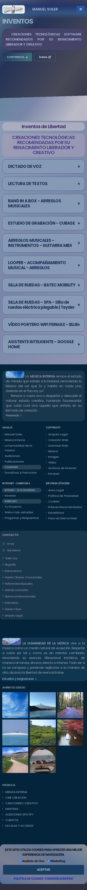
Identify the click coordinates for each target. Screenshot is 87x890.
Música (53, 451)
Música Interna (15, 440)
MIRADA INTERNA (16, 792)
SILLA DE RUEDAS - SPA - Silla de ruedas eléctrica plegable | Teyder (41, 304)
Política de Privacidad (63, 496)
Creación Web (58, 440)
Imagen (53, 457)
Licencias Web (58, 446)
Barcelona (13, 550)
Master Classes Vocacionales (23, 577)
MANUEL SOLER (45, 9)
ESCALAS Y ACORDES (19, 826)
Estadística (56, 513)
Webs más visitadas (19, 512)
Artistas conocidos (16, 590)
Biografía (10, 564)
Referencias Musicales (18, 584)
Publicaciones (14, 461)
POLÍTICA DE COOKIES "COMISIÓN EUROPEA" (43, 878)
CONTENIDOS (17, 57)
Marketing (56, 861)
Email (10, 544)
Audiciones (12, 456)
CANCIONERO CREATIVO (21, 803)
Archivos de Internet (62, 468)
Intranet (54, 474)
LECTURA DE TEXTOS (28, 184)
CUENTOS (11, 820)
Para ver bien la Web (62, 518)
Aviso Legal (56, 490)
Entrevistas (11, 603)
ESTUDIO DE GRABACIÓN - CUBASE (41, 223)
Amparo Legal (58, 434)
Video (52, 462)
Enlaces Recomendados (65, 507)
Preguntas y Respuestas (22, 518)
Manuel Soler (13, 434)
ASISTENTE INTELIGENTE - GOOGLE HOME (41, 344)
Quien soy (10, 558)
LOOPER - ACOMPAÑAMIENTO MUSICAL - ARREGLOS (37, 265)
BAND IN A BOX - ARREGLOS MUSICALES (34, 203)
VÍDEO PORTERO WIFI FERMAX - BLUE (43, 324)
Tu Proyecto (13, 507)
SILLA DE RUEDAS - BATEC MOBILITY (41, 285)
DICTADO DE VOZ (24, 166)
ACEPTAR (43, 869)
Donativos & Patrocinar (21, 473)
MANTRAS (11, 809)
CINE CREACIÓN (15, 798)
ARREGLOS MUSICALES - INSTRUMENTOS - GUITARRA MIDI (40, 243)
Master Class (12, 609)
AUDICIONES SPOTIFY (19, 814)
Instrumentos (12, 571)
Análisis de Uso (31, 861)
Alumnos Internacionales (20, 596)
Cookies (54, 501)
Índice (45, 57)
